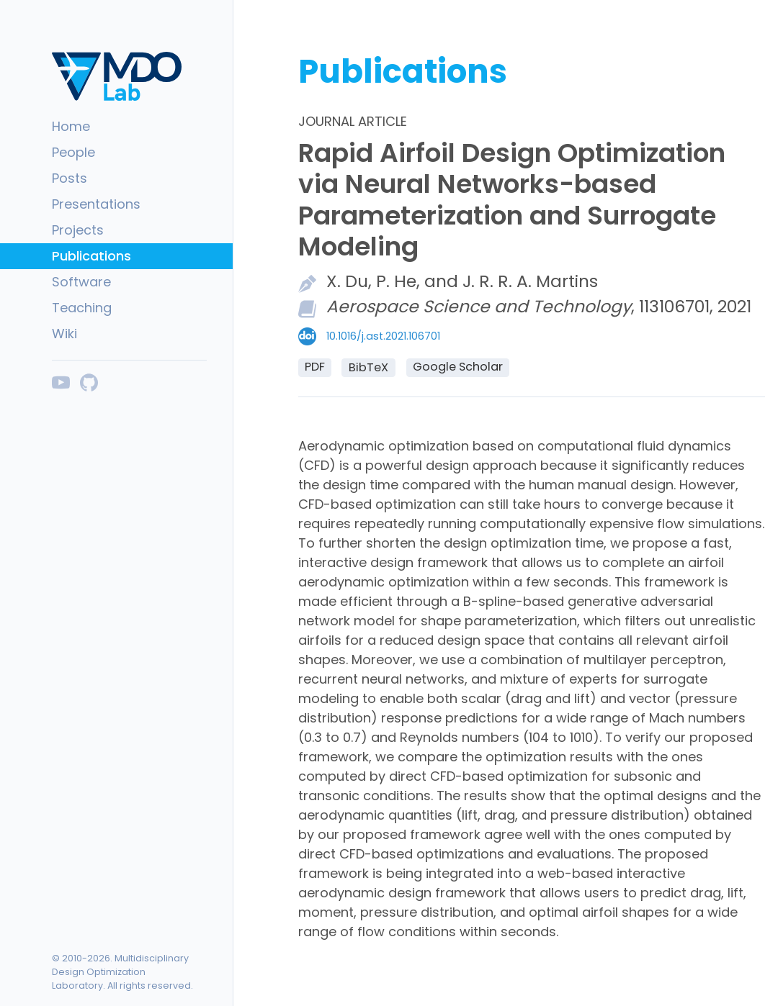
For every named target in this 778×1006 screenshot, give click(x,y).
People (73, 152)
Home (71, 126)
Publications (91, 256)
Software (81, 282)
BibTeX (368, 367)
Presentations (96, 204)
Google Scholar (458, 366)
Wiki (64, 334)
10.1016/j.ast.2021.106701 (383, 336)
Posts (69, 178)
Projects (78, 230)
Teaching (82, 308)
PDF (315, 366)
